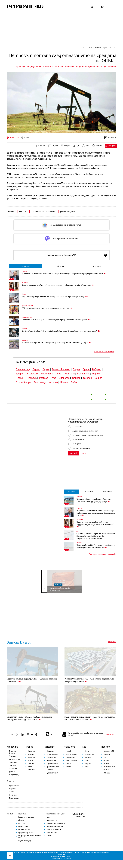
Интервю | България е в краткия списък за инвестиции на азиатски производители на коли (64, 273)
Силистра (64, 378)
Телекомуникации (72, 754)
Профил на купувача (25, 833)
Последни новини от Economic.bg (102, 554)
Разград (43, 378)
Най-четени (60, 266)
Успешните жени (109, 767)
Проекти (105, 747)
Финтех (24, 294)
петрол (22, 211)
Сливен (76, 378)
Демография (51, 757)
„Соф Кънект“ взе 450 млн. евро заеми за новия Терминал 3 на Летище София (56, 342)
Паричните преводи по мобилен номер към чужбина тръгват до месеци (55, 296)
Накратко (12, 789)
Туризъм (12, 772)
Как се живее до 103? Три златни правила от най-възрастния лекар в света (96, 546)
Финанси (31, 764)
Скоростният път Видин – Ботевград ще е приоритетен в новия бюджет (56, 319)
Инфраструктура (27, 317)
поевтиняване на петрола (43, 211)
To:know (11, 792)
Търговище (40, 382)
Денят (78, 531)
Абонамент (22, 820)
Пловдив (32, 378)
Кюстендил (47, 373)
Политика (50, 751)
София (98, 378)
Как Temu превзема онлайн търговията (60, 589)
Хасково (53, 382)
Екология (50, 770)
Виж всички (112, 642)
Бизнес (90, 48)
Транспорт (12, 765)
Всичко (10, 781)
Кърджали (32, 373)
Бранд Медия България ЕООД (56, 826)
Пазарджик (83, 373)
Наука (87, 751)
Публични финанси (27, 305)
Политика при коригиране (55, 823)
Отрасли (24, 271)
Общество (49, 747)
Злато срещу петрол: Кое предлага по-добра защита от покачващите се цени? (90, 718)
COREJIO (106, 760)
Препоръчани (96, 266)
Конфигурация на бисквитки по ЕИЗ (29, 837)
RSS (49, 734)
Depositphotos (66, 858)
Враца (86, 369)
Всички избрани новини (104, 352)
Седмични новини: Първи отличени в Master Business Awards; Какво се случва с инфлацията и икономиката (96, 536)
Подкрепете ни (51, 833)
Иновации (31, 757)
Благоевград (23, 369)
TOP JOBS (107, 773)
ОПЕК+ (11, 211)
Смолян (87, 378)
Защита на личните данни (55, 814)
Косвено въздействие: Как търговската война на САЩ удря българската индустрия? (61, 331)
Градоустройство (53, 767)
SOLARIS (106, 770)
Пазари (97, 48)
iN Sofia (106, 764)
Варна (46, 369)
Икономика (12, 747)
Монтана (70, 373)
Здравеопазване (52, 764)
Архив (84, 453)
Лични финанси (52, 754)
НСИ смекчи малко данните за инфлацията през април (47, 308)
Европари (12, 756)
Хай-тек (68, 764)
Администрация (52, 773)
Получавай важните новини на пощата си (85, 733)
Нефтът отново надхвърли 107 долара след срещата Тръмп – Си (32, 680)
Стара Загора (23, 382)
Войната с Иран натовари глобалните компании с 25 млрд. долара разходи (94, 500)
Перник (96, 373)
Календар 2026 (109, 751)
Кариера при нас (24, 829)
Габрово (96, 369)
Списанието (13, 795)
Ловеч (59, 373)
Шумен (64, 382)
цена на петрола (67, 211)
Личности (79, 542)
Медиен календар (24, 841)
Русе (53, 378)
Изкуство (88, 764)
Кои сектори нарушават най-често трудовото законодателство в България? (58, 285)
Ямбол (74, 382)
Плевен (20, 378)
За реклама (22, 814)
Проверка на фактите (26, 817)
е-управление (70, 757)
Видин (76, 369)
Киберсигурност (71, 760)
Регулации (25, 282)
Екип (48, 817)
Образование (51, 760)
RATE (105, 757)
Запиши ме (110, 734)
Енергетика (13, 762)
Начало (82, 48)
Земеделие (13, 769)
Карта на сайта (51, 820)
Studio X (68, 856)
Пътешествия (89, 754)
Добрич (20, 373)
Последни (25, 266)
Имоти (30, 767)
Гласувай (73, 453)
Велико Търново (61, 369)
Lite (84, 747)
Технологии (69, 747)
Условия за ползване (53, 829)
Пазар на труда (14, 775)
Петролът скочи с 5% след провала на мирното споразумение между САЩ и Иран (29, 718)
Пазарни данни (14, 798)
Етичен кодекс (23, 826)
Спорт (87, 767)
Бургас (36, 369)
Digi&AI (68, 751)
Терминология (14, 786)
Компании (25, 340)
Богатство (88, 757)
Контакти (21, 823)
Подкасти (107, 754)
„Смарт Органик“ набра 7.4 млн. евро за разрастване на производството (89, 680)
